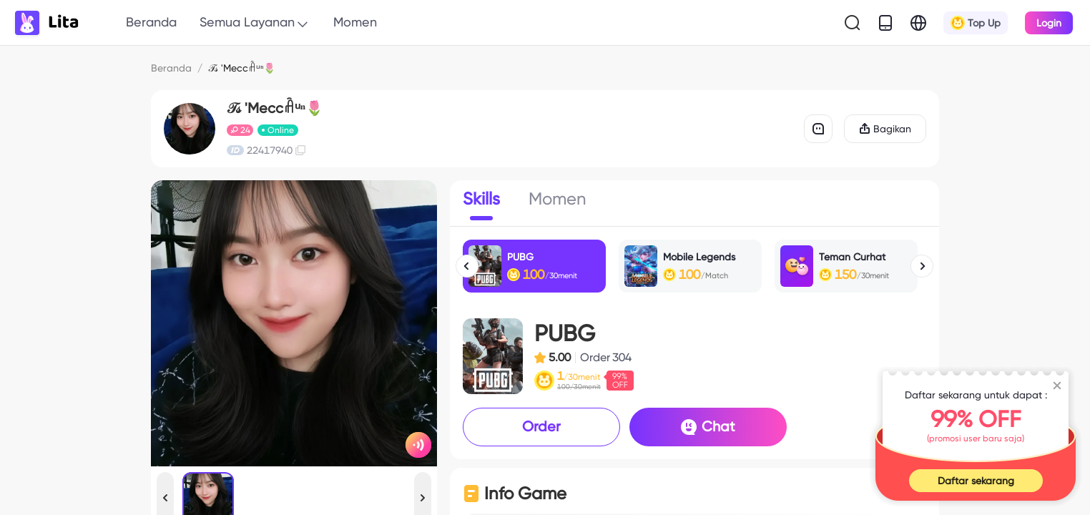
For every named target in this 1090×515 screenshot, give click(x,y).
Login (1048, 23)
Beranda (151, 21)
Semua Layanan (255, 22)
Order (541, 426)
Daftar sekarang (976, 480)
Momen (355, 21)
